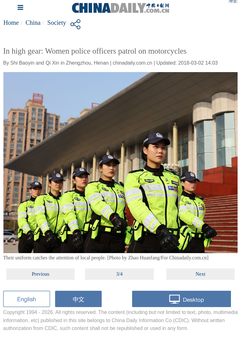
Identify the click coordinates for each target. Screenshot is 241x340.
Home (11, 22)
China (32, 22)
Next (200, 274)
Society (56, 22)
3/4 (119, 274)
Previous (40, 274)
